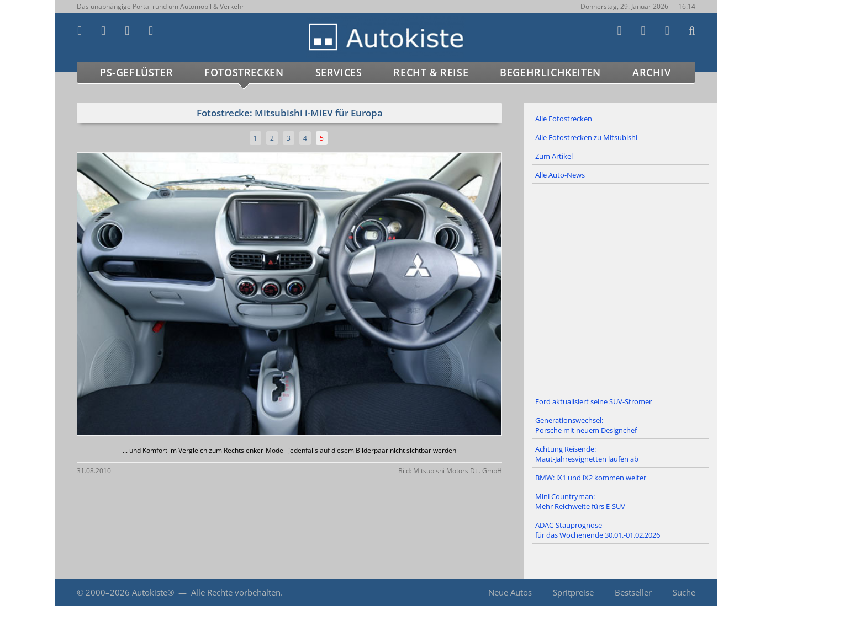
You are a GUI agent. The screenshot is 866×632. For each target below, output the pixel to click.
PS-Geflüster (136, 72)
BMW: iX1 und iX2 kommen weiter (590, 478)
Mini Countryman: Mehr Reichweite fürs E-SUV (580, 501)
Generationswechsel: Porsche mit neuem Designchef (586, 425)
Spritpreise (573, 592)
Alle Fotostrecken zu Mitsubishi (586, 137)
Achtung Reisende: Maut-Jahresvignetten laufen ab (586, 454)
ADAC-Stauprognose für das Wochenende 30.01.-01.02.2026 (597, 530)
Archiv (651, 72)
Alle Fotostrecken (563, 119)
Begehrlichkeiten (550, 72)
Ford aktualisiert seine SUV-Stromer (593, 401)
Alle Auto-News (560, 175)
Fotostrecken (243, 72)
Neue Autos (510, 592)
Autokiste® (153, 592)
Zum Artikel (554, 156)
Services (338, 72)
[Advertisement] (620, 288)
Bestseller (633, 592)
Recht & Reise (430, 72)
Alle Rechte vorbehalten (236, 592)
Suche (684, 592)
